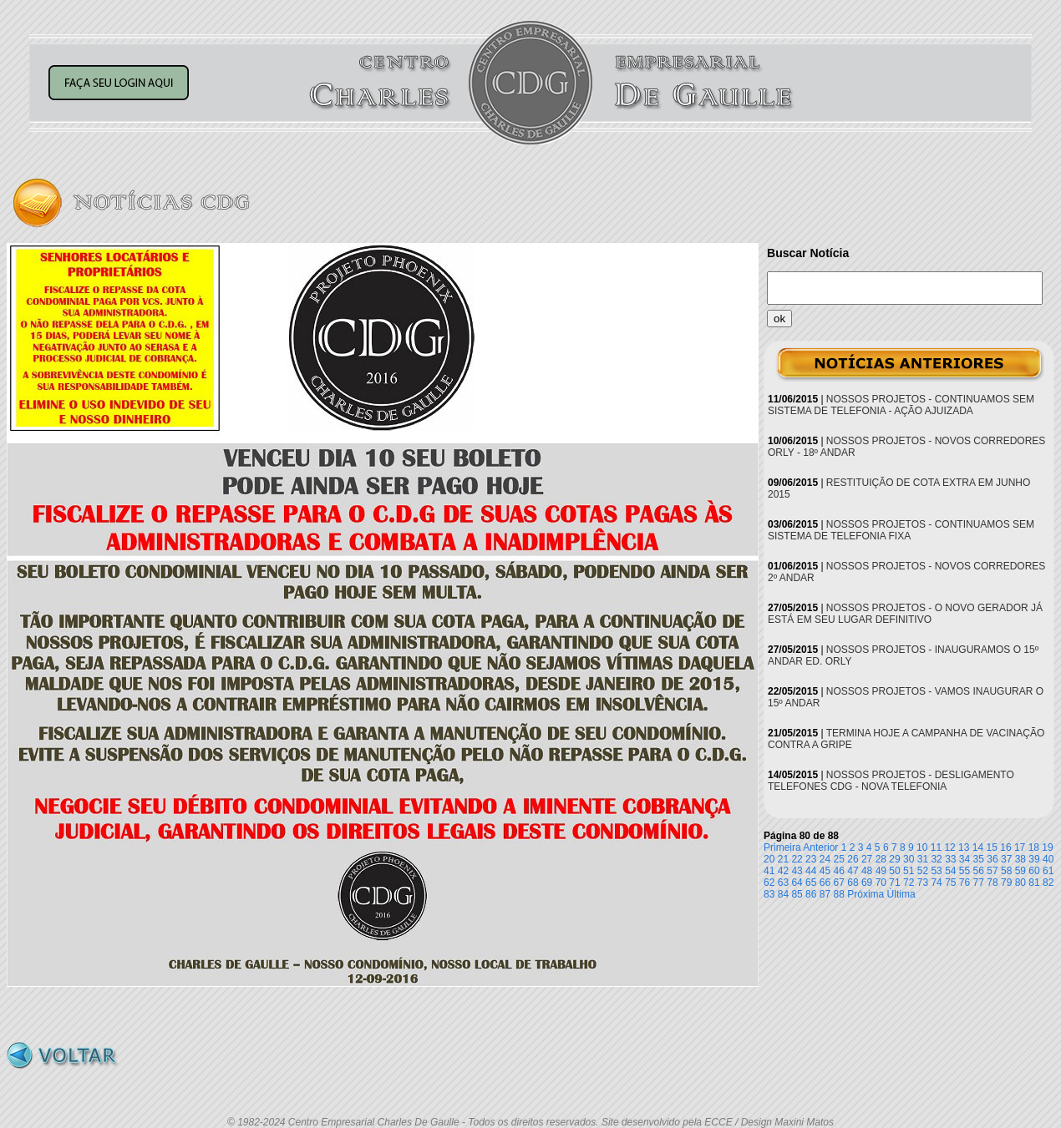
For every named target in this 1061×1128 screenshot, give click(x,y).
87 (825, 894)
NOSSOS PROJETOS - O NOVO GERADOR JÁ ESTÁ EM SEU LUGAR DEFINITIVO (905, 613)
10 (921, 847)
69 (866, 882)
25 (839, 859)
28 (881, 859)
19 (1047, 847)
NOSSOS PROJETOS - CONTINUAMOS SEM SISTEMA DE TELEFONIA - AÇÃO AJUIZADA (901, 405)
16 (1005, 847)
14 (977, 847)
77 (978, 882)
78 (992, 882)
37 (1006, 859)
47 (852, 871)
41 (769, 871)
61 (1048, 871)
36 (992, 859)
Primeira (782, 847)
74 (936, 882)
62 (769, 882)
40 (1048, 859)
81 (1033, 882)
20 (769, 859)
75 (950, 882)
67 (839, 882)
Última (901, 894)
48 (866, 871)
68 (852, 882)
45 (825, 871)
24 (825, 859)
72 (908, 882)
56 (978, 871)
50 (894, 871)
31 (922, 859)
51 (908, 871)
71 (894, 882)
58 (1006, 871)
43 (796, 871)
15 (992, 847)
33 (950, 859)
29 (894, 859)
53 (936, 871)
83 (769, 894)
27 (866, 859)
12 (949, 847)
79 (1006, 882)
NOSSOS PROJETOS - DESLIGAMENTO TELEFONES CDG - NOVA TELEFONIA (891, 780)
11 (936, 847)
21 (783, 859)
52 (922, 871)
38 (1020, 859)
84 (783, 894)
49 (881, 871)
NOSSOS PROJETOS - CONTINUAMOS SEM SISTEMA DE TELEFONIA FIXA (901, 530)
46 (839, 871)
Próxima (865, 894)
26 (852, 859)
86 (810, 894)
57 (992, 871)
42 (783, 871)
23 (810, 859)
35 (978, 859)
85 (796, 894)
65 (810, 882)
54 (950, 871)
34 (964, 859)
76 (964, 882)
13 (963, 847)
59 (1020, 871)
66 (825, 882)
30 (908, 859)
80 (1020, 882)
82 (1048, 882)
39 (1033, 859)
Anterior (820, 847)
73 (922, 882)
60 (1033, 871)
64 (796, 882)
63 (783, 882)
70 (881, 882)
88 (839, 894)
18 (1033, 847)
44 (810, 871)
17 (1019, 847)
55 (964, 871)
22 (796, 859)
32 (936, 859)
